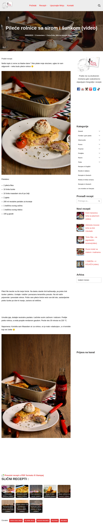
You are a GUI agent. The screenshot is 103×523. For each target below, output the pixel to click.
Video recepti (73, 35)
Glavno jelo (29, 520)
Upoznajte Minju (57, 5)
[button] (46, 5)
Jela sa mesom (61, 35)
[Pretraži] (99, 5)
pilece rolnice (43, 520)
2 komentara (40, 35)
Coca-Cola (51, 35)
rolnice (64, 520)
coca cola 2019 (16, 520)
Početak (32, 5)
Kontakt (70, 5)
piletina (55, 520)
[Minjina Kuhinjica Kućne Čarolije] (8, 5)
